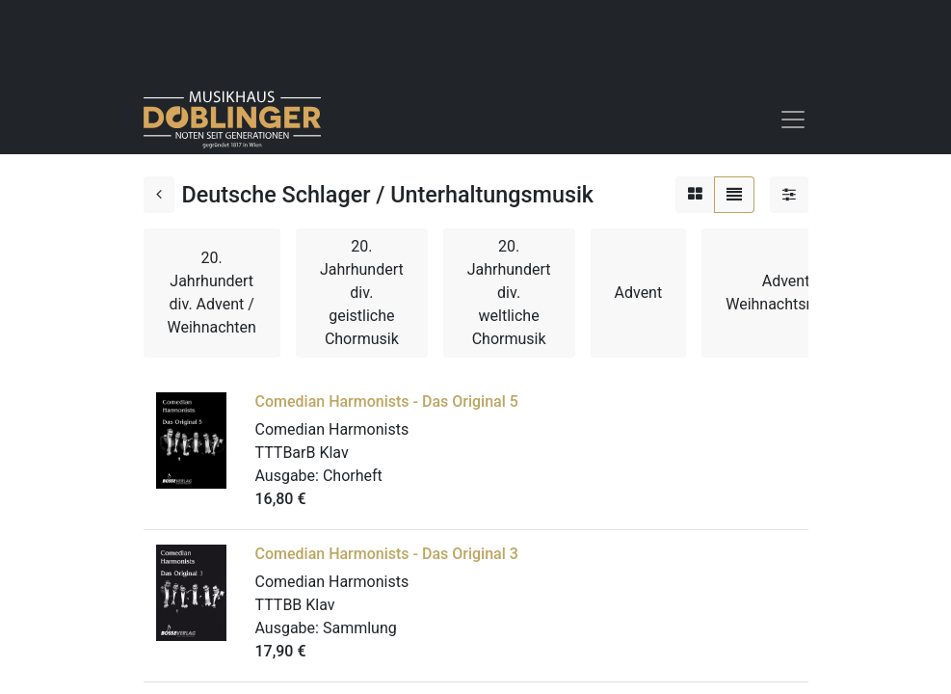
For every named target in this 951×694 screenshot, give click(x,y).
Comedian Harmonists (332, 429)
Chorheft (353, 476)
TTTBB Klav (295, 605)
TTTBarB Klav (302, 452)
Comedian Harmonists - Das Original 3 (386, 554)
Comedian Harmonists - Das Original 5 (386, 401)
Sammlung (360, 628)
